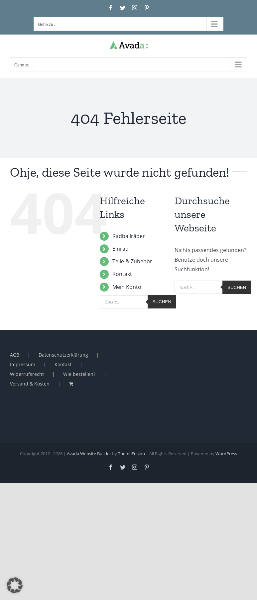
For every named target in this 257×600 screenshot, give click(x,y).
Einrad (120, 248)
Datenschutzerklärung (63, 355)
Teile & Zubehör (132, 261)
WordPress (226, 454)
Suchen (162, 301)
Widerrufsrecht (27, 374)
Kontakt (122, 274)
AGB (14, 355)
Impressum (22, 364)
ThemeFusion (131, 454)
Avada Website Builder (89, 454)
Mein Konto (126, 287)
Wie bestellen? (79, 374)
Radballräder (128, 236)
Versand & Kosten (30, 384)
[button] (14, 585)
